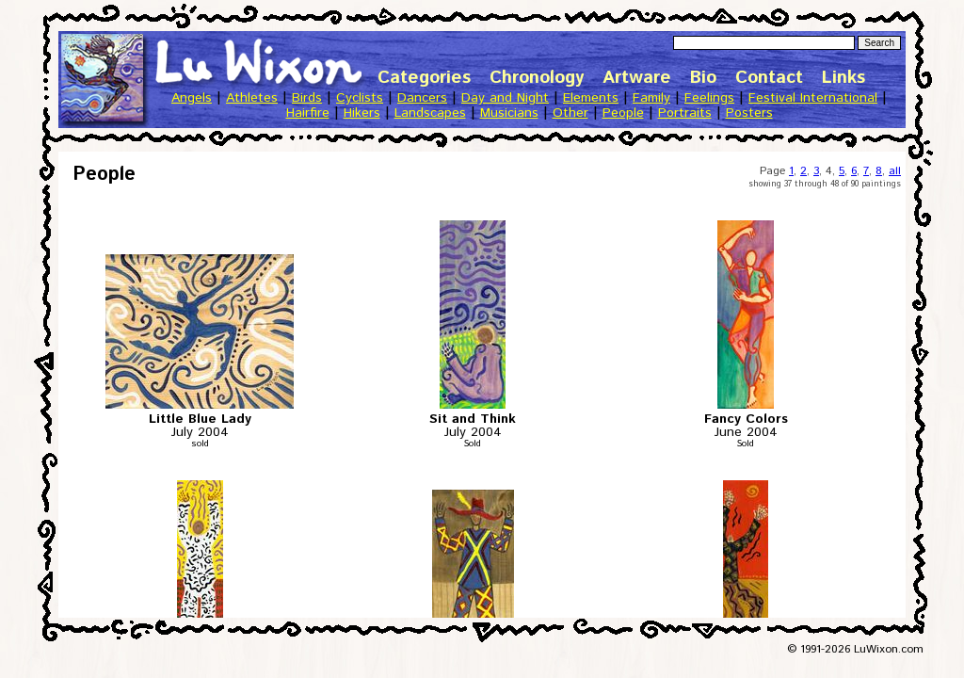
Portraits (685, 113)
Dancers (422, 98)
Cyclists (359, 98)
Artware (636, 77)
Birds (307, 98)
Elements (591, 98)
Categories (424, 77)
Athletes (252, 98)
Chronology (537, 77)
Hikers (362, 113)
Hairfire (307, 113)
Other (570, 113)
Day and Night (505, 98)
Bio (703, 77)
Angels (191, 98)
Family (651, 98)
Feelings (709, 98)
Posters (749, 113)
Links (843, 77)
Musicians (509, 113)
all (895, 171)
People (623, 113)
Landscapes (430, 113)
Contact (769, 77)
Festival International (812, 98)
